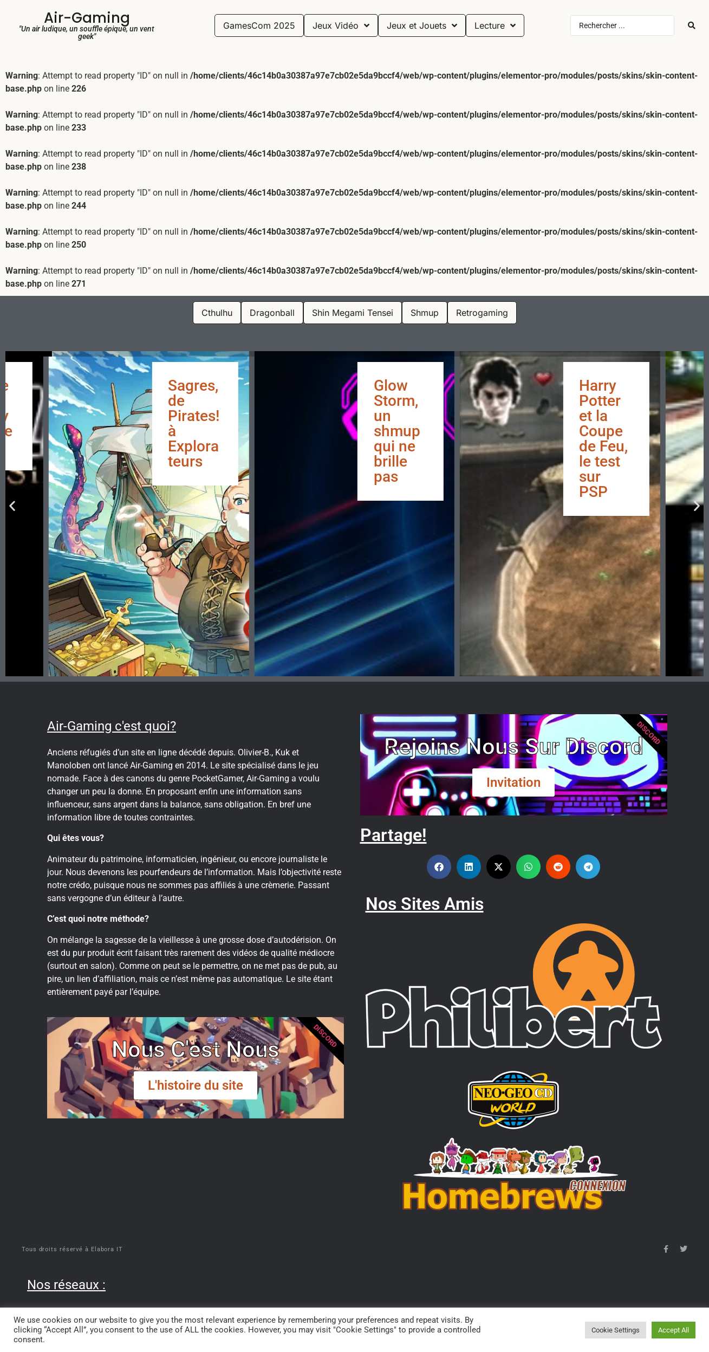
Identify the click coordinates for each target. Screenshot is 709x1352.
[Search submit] (692, 25)
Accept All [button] (673, 1330)
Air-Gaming (87, 18)
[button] (12, 506)
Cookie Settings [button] (615, 1330)
